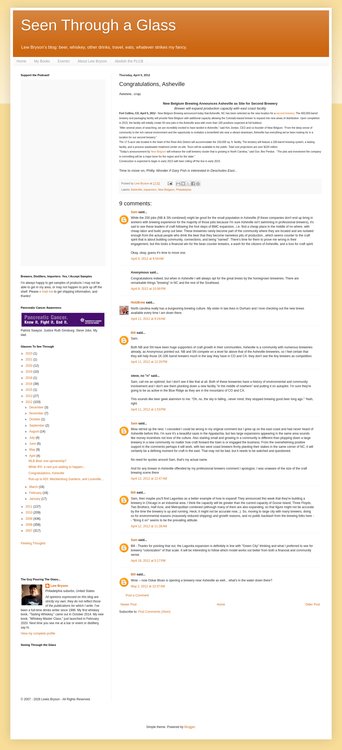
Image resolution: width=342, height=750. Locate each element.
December (37, 407)
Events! (64, 61)
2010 (29, 512)
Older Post (312, 604)
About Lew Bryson (92, 61)
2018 (29, 378)
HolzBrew (138, 302)
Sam (134, 212)
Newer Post (128, 604)
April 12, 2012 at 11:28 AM (149, 526)
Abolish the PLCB (129, 61)
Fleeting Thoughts (33, 543)
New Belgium (158, 151)
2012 (29, 402)
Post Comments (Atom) (154, 612)
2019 (29, 371)
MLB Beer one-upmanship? (47, 461)
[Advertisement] (51, 561)
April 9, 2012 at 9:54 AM (147, 259)
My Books (42, 61)
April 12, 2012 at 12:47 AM (149, 478)
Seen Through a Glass (98, 25)
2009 (29, 519)
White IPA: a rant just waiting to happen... (56, 467)
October (35, 419)
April (32, 456)
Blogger (189, 727)
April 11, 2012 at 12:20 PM (149, 362)
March (34, 487)
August (34, 431)
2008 (29, 525)
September (37, 425)
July (32, 437)
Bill (133, 333)
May (32, 449)
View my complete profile (38, 633)
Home (21, 61)
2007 (29, 530)
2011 (29, 506)
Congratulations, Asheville (46, 473)
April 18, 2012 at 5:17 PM (148, 560)
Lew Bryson (59, 586)
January (35, 499)
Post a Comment (137, 595)
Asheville (136, 189)
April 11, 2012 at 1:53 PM (148, 409)
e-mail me (46, 291)
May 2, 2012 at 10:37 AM (148, 586)
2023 (29, 353)
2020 (29, 365)
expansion (150, 189)
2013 (29, 396)
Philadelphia (183, 189)
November (37, 413)
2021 (29, 359)
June (33, 443)
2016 (29, 384)
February (35, 493)
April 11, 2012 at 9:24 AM (148, 319)
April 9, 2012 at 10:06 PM (148, 289)
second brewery (285, 113)
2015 (29, 390)
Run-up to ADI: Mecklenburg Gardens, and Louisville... (66, 479)
